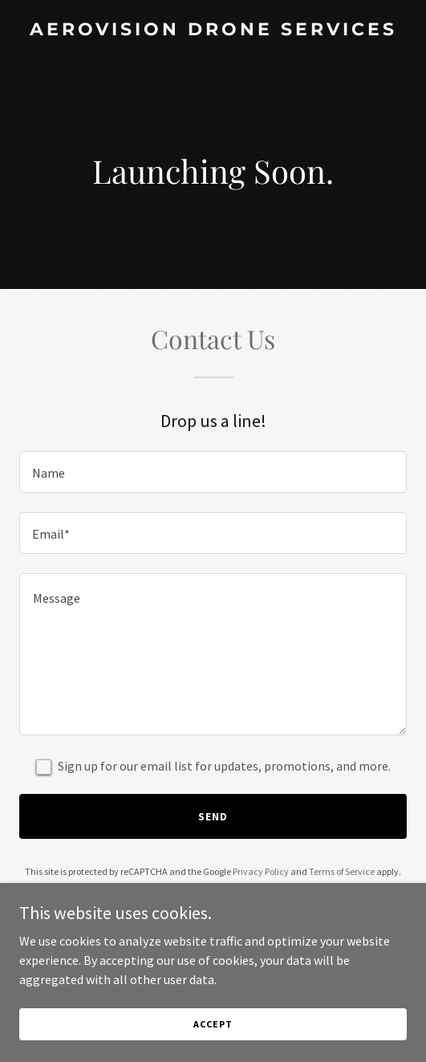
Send (213, 816)
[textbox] (213, 472)
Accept (212, 1024)
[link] (213, 30)
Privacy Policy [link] (261, 871)
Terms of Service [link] (342, 871)
